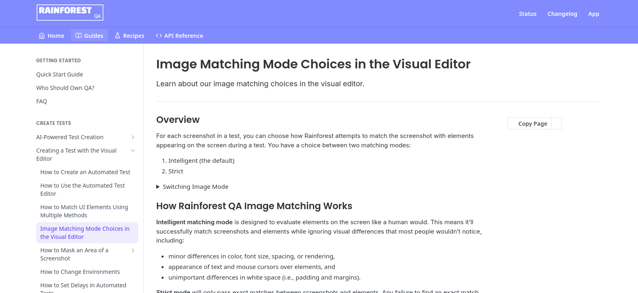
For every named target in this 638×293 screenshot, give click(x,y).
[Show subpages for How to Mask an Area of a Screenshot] (133, 250)
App (593, 13)
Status (528, 13)
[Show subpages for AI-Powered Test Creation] (133, 137)
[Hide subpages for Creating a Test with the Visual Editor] (133, 150)
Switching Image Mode (196, 186)
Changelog (562, 13)
